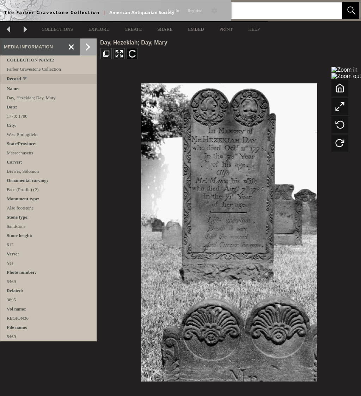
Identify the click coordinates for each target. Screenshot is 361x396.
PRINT (226, 29)
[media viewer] (229, 230)
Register (195, 10)
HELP (254, 29)
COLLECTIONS (57, 29)
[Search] (278, 10)
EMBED (196, 29)
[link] (331, 10)
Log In (173, 10)
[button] (350, 10)
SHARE (164, 29)
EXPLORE (98, 29)
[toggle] (25, 79)
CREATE (133, 29)
